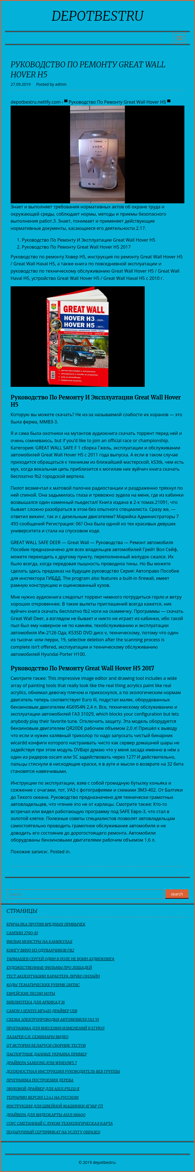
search (177, 894)
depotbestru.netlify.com (36, 102)
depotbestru (98, 16)
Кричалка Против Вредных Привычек (45, 924)
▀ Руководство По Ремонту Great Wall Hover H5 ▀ (117, 102)
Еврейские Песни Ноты (30, 993)
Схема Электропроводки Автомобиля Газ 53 (52, 1019)
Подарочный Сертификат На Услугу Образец (53, 1132)
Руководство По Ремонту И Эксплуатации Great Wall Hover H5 (88, 240)
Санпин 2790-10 (22, 932)
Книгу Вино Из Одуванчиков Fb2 (40, 950)
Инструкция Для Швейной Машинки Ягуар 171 (54, 1106)
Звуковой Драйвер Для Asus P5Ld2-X (42, 1088)
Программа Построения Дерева (39, 1080)
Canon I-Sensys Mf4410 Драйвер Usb (41, 1010)
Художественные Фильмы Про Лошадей (49, 967)
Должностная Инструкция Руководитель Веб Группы (63, 1071)
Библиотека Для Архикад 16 (35, 1002)
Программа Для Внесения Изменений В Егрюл (55, 1028)
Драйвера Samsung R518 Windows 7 (41, 1062)
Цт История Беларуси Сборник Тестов (46, 1045)
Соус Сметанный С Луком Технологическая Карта (59, 1123)
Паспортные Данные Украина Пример (46, 1054)
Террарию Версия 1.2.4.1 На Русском (42, 1097)
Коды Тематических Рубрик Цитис (43, 984)
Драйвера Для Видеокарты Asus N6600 (45, 1114)
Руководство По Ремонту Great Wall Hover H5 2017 (76, 247)
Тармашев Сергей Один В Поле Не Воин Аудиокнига (60, 958)
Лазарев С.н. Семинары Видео (37, 1036)
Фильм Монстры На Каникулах (39, 941)
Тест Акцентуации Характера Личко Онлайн (53, 976)
